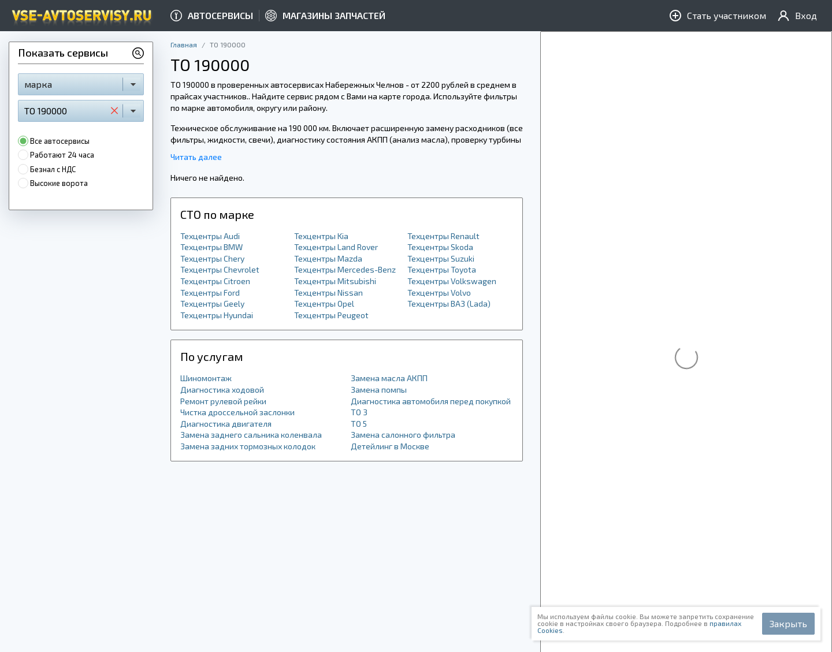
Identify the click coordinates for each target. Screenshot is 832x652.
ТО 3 (359, 412)
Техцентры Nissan (328, 292)
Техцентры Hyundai (216, 315)
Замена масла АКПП (389, 378)
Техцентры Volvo (439, 292)
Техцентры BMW (211, 247)
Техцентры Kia (321, 236)
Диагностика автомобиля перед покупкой (431, 401)
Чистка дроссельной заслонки (237, 412)
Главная (183, 44)
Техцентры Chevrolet (219, 269)
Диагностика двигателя (226, 424)
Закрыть (788, 623)
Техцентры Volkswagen (451, 281)
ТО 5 (359, 424)
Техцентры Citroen (215, 281)
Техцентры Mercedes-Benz (345, 269)
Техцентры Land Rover (336, 247)
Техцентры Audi (210, 236)
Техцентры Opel (324, 303)
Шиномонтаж (206, 378)
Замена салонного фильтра (403, 434)
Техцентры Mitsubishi (335, 281)
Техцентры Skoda (440, 247)
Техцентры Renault (443, 236)
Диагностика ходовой (222, 389)
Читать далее (196, 157)
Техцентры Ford (210, 292)
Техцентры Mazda (328, 258)
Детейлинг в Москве (390, 446)
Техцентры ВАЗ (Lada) (449, 303)
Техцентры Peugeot (331, 315)
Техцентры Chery (212, 258)
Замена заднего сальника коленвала (251, 434)
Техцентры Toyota (441, 269)
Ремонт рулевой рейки (223, 401)
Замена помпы (379, 389)
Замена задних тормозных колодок (247, 446)
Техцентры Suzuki (440, 258)
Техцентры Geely (212, 303)
